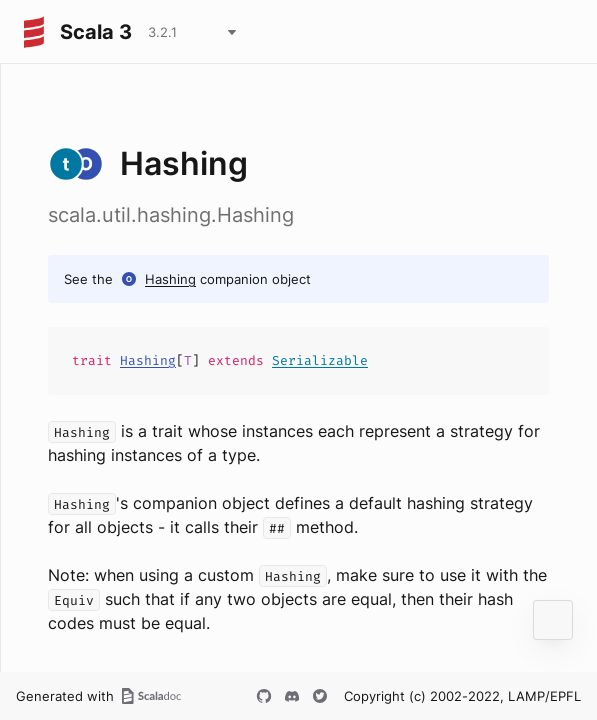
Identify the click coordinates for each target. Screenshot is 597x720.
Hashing (170, 279)
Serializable (320, 360)
